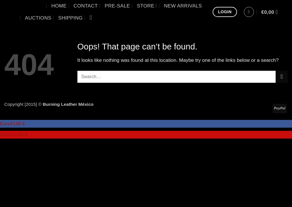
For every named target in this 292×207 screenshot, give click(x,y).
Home (58, 6)
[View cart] (271, 12)
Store (147, 6)
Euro (12, 123)
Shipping (70, 18)
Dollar (14, 134)
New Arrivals (183, 6)
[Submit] (282, 77)
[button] (249, 12)
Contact (86, 6)
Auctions (38, 18)
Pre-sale (117, 6)
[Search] (93, 17)
